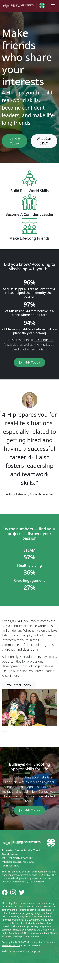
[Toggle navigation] (52, 6)
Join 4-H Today (14, 140)
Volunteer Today (19, 685)
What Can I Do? (44, 140)
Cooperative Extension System (17, 881)
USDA (41, 881)
